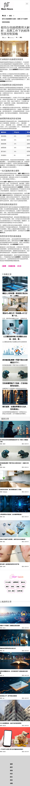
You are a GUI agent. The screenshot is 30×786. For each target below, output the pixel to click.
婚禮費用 (15, 69)
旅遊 (11, 770)
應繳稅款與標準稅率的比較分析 (8, 648)
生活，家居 (11, 591)
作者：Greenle (3, 751)
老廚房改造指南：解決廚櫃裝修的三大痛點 (10, 489)
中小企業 (8, 582)
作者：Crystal (2, 566)
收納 (23, 586)
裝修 (18, 586)
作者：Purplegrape (3, 491)
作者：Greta (2, 516)
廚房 (7, 586)
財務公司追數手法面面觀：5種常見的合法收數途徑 (12, 539)
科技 (11, 773)
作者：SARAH (2, 443)
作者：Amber (2, 467)
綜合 (10, 15)
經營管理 (15, 582)
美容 (11, 780)
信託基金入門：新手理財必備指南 (8, 696)
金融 (11, 783)
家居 (12, 586)
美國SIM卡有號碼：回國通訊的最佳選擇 (10, 625)
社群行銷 (19, 591)
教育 (11, 767)
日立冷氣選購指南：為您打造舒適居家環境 (10, 723)
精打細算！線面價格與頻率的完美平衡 (9, 564)
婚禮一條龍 (21, 173)
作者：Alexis (2, 541)
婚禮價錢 (2, 81)
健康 (11, 764)
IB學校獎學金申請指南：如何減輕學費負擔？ (11, 514)
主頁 (4, 15)
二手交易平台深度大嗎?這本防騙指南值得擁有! (11, 749)
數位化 (23, 582)
